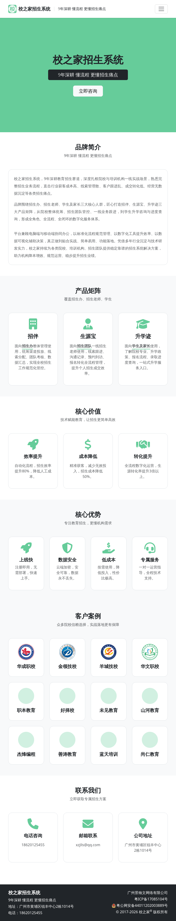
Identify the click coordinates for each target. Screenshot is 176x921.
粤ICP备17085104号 (151, 899)
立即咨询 (88, 91)
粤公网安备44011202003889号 (142, 905)
